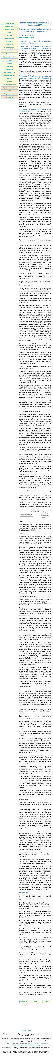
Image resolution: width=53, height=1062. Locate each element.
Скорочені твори (9, 29)
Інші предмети (9, 97)
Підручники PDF (9, 69)
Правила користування (9, 84)
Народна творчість (9, 72)
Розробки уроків (9, 38)
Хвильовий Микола (26, 37)
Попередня (23, 1001)
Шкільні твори (9, 26)
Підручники (9, 51)
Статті (9, 32)
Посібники (9, 54)
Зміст (35, 1001)
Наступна (46, 1001)
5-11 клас (9, 60)
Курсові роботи (26, 1031)
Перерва (9, 78)
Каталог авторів (9, 23)
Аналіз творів (9, 44)
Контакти (9, 81)
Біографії (9, 63)
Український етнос (9, 75)
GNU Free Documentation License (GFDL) (33, 1045)
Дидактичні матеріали (9, 57)
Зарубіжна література (9, 88)
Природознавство (9, 94)
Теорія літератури (9, 47)
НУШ (9, 91)
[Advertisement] (26, 10)
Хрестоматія (9, 41)
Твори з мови (9, 66)
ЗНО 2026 (9, 35)
